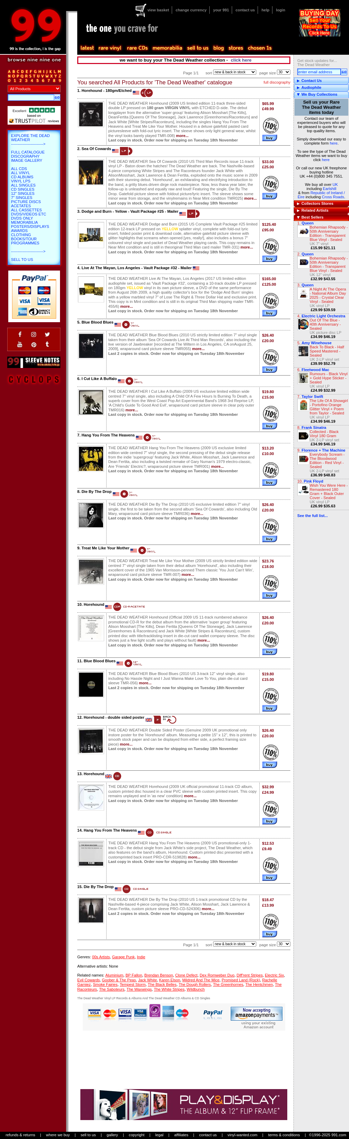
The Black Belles (162, 984)
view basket (158, 10)
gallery (112, 1135)
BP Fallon (134, 975)
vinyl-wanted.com (242, 1135)
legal (159, 1135)
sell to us (88, 1135)
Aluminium (114, 975)
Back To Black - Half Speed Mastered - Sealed (327, 351)
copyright (136, 1135)
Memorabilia (24, 222)
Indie (141, 957)
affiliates (181, 1135)
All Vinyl (20, 173)
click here (241, 60)
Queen (307, 223)
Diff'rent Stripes (250, 975)
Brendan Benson (158, 975)
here (333, 143)
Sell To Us (22, 259)
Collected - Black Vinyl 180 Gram (324, 434)
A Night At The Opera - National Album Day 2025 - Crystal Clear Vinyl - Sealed (328, 295)
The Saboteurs (111, 989)
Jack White (147, 980)
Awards (19, 231)
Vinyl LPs (20, 181)
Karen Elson (169, 980)
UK (335, 184)
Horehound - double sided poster (114, 717)
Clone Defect (186, 975)
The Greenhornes (228, 984)
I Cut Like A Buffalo (99, 379)
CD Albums (22, 177)
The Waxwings (139, 989)
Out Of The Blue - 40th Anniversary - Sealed (325, 324)
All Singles (23, 185)
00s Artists (101, 957)
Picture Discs (26, 202)
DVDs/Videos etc (28, 214)
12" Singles (22, 193)
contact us (245, 10)
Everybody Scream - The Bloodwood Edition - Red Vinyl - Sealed (327, 460)
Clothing (21, 235)
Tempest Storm (133, 984)
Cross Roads (333, 197)
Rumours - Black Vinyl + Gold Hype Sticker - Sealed (329, 378)
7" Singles (21, 198)
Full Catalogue (27, 152)
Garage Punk (123, 957)
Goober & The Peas (119, 980)
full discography (276, 82)
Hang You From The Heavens (107, 435)
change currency (191, 10)
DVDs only (22, 218)
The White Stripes (169, 989)
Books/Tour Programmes (25, 241)
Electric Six (274, 975)
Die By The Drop (96, 491)
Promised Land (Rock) (241, 980)
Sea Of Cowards (96, 149)
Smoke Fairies (105, 984)
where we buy (58, 1135)
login (280, 10)
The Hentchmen (259, 984)
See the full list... (312, 516)
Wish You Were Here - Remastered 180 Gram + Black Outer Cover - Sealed (329, 491)
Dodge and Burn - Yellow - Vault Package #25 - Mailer (129, 211)
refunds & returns (20, 1135)
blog (218, 48)
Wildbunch (196, 989)
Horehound (94, 604)
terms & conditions (284, 1135)
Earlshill (329, 189)
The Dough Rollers (195, 984)
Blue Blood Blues (97, 322)
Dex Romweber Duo (217, 975)
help (265, 10)
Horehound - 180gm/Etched (106, 90)
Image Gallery (26, 160)
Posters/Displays (30, 226)
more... (182, 136)
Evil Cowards (88, 980)
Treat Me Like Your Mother (105, 548)
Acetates (21, 206)
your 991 (221, 10)
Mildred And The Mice (201, 980)
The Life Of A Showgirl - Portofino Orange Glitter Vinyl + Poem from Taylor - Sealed (329, 407)
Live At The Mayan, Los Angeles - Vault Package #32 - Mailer (136, 268)
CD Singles (22, 189)
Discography (25, 156)
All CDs (19, 169)
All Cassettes (26, 210)
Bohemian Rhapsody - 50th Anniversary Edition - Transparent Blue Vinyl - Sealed (329, 233)
